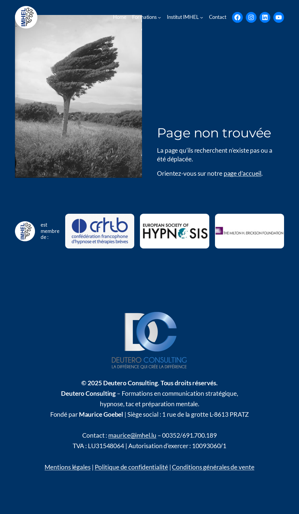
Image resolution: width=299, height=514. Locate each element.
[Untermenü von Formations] (159, 17)
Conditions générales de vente (213, 467)
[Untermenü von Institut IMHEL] (201, 17)
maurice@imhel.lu (132, 435)
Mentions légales (67, 467)
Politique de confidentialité (131, 467)
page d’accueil (243, 173)
